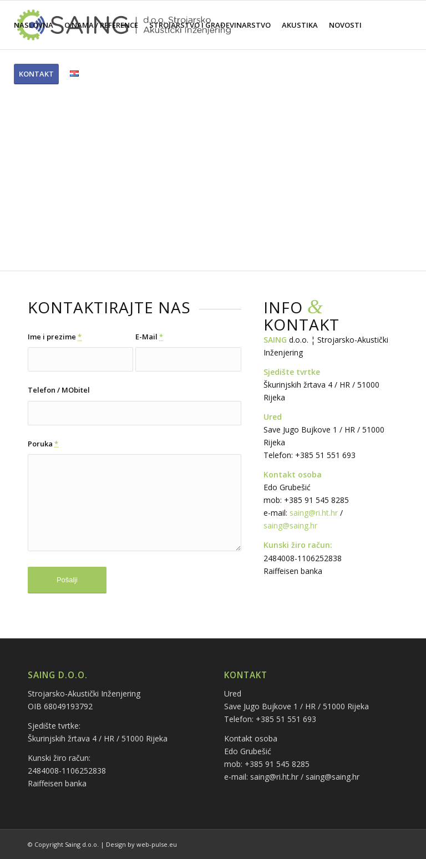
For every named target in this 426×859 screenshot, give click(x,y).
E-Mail (149, 337)
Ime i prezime (55, 337)
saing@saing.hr (290, 525)
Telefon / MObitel (59, 390)
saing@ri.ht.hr (314, 512)
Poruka (43, 444)
